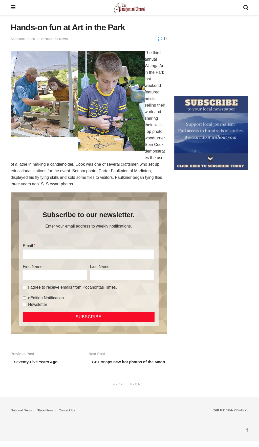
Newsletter (37, 304)
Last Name (100, 266)
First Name (32, 266)
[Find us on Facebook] (247, 436)
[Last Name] (122, 275)
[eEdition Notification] (24, 298)
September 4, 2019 (25, 39)
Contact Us (67, 416)
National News (21, 416)
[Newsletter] (24, 304)
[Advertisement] (211, 54)
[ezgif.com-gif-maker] (211, 133)
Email (28, 246)
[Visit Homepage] (129, 8)
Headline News (56, 39)
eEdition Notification (46, 298)
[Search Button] (245, 7)
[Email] (89, 254)
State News (45, 416)
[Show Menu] (13, 7)
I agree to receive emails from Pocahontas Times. (72, 287)
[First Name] (55, 275)
